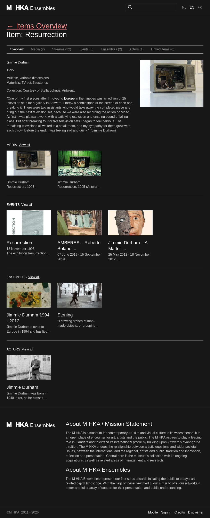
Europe (69, 98)
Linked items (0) (162, 49)
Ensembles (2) (111, 49)
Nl (184, 7)
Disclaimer (195, 512)
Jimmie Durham (18, 62)
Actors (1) (136, 49)
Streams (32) (61, 49)
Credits (180, 512)
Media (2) (38, 49)
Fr (199, 7)
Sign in (166, 512)
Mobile (153, 512)
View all (24, 145)
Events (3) (86, 49)
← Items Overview (37, 26)
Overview (17, 49)
